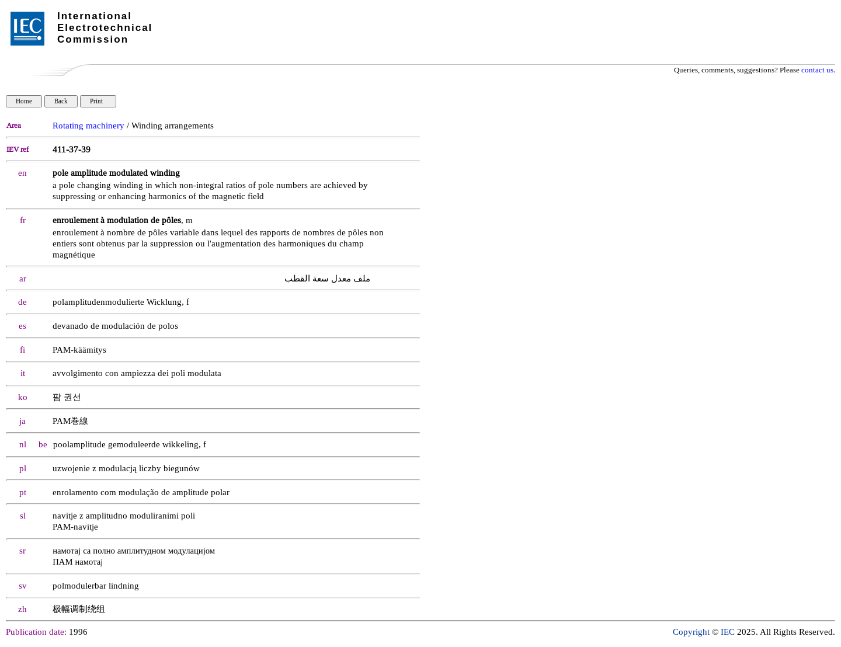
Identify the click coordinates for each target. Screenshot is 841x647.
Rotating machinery (88, 125)
